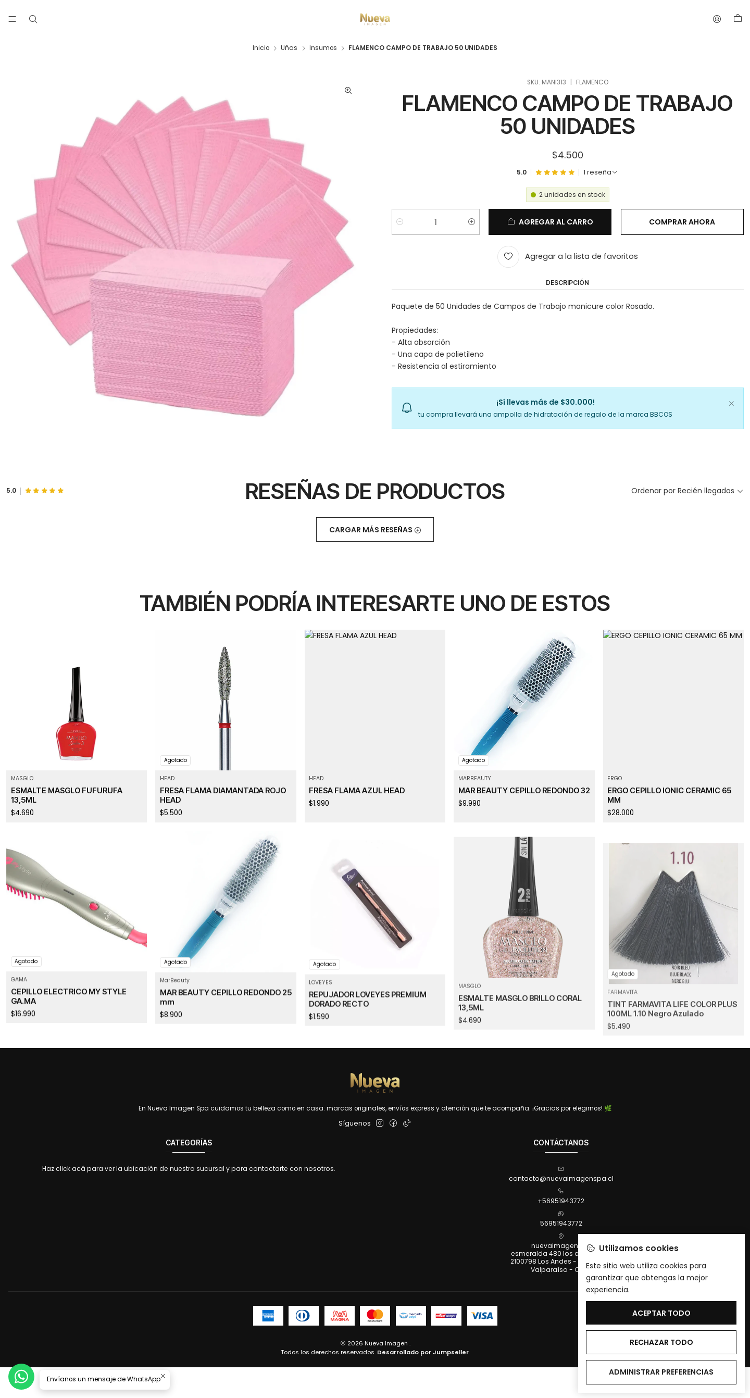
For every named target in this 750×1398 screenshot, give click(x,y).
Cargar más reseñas (375, 560)
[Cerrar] (731, 403)
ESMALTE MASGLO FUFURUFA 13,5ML (66, 826)
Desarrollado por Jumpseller (423, 1352)
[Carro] (737, 19)
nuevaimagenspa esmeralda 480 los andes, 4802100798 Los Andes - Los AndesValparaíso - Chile (560, 1253)
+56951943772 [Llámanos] (561, 1196)
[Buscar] (33, 19)
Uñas (289, 48)
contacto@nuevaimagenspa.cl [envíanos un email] (561, 1174)
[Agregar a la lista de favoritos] (567, 257)
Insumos (323, 48)
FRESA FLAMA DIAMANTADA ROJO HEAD (223, 840)
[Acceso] (717, 19)
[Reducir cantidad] (399, 222)
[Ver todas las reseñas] (600, 173)
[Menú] (12, 19)
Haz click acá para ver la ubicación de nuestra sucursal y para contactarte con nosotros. (188, 1168)
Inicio (261, 48)
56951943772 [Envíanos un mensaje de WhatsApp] (561, 1219)
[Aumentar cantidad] (471, 222)
